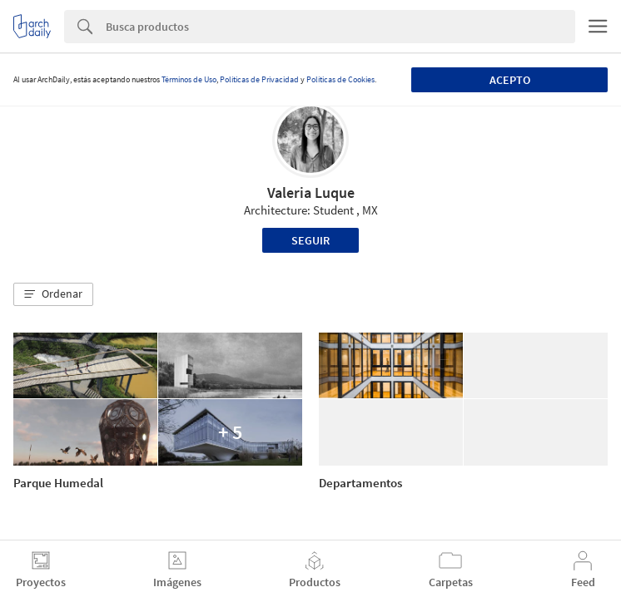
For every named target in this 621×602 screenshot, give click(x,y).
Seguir (310, 240)
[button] (53, 294)
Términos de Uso (188, 79)
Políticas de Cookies (340, 79)
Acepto (509, 79)
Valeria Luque (311, 192)
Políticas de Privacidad (259, 79)
